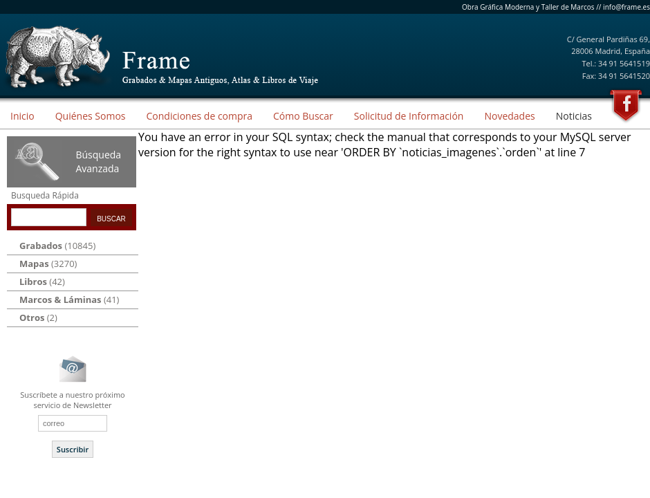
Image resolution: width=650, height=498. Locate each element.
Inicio (22, 115)
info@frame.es (626, 7)
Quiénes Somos (90, 115)
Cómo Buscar (303, 115)
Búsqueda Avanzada (98, 161)
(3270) (48, 263)
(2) (38, 317)
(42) (42, 281)
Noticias (574, 115)
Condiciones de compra (199, 115)
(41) (69, 299)
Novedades (509, 115)
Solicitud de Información (409, 115)
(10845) (57, 245)
